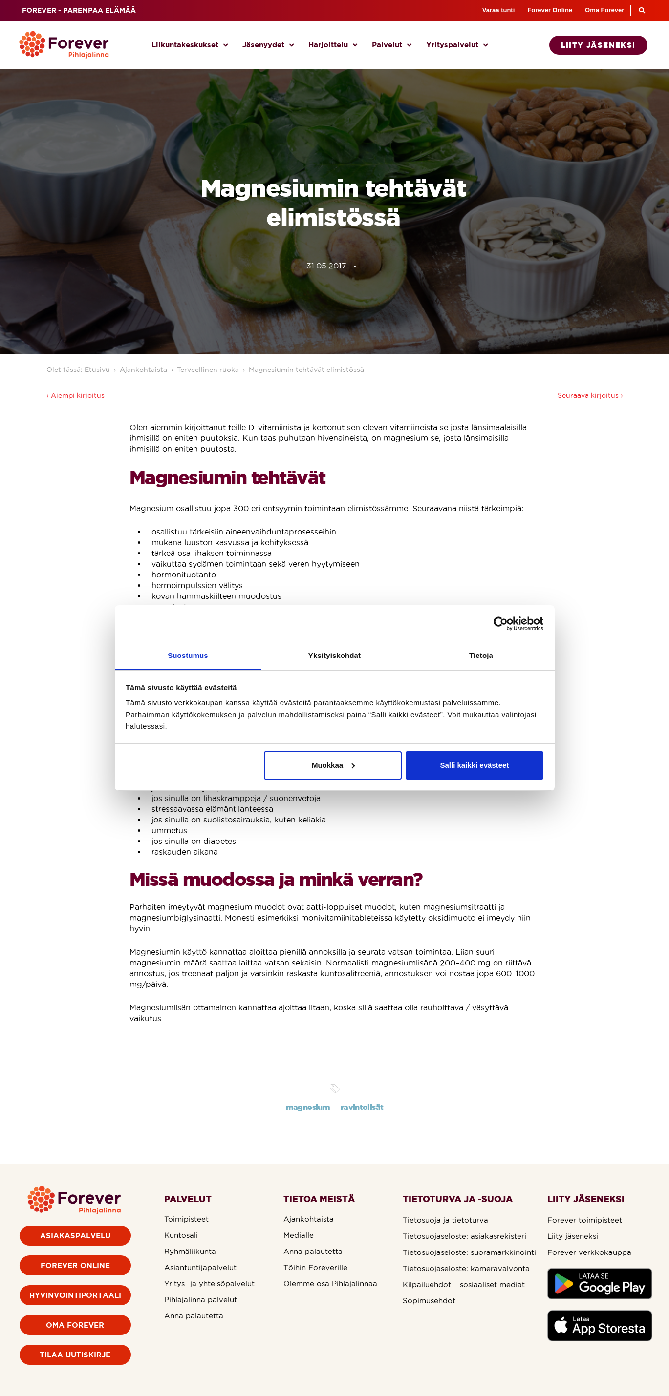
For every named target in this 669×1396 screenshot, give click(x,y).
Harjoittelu (332, 45)
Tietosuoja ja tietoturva (445, 1220)
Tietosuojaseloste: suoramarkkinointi (469, 1252)
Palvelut (391, 45)
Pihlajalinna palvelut (200, 1299)
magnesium (308, 1107)
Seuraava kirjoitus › (590, 395)
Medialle (298, 1235)
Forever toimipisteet (584, 1220)
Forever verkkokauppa (589, 1252)
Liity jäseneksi (572, 1236)
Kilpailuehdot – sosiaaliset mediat (464, 1284)
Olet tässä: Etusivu (78, 369)
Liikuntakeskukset (189, 45)
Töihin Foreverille (315, 1267)
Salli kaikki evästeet (474, 765)
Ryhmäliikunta (190, 1251)
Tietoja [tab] (481, 655)
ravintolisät (362, 1107)
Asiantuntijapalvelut (200, 1267)
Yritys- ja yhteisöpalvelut (209, 1283)
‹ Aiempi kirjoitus (75, 395)
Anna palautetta (193, 1316)
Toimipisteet (186, 1219)
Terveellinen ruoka (208, 369)
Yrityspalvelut (457, 45)
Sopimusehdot (429, 1300)
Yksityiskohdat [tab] (334, 655)
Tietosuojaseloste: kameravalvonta (466, 1268)
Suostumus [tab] (188, 655)
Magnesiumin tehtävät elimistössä (306, 369)
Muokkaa (333, 765)
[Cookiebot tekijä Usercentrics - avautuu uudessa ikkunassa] (500, 623)
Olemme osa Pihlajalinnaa (330, 1283)
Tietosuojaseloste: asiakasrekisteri (464, 1236)
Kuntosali (181, 1235)
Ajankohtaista (143, 369)
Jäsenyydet (268, 45)
